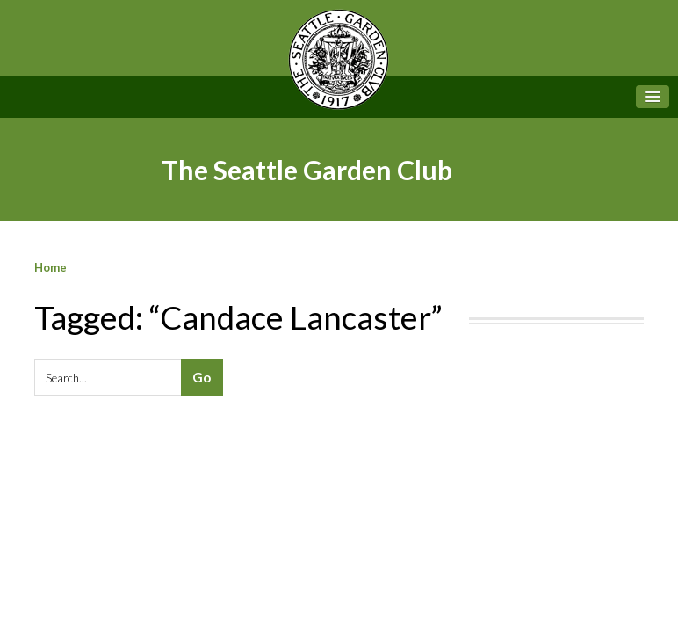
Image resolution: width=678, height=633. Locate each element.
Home (50, 267)
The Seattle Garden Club (307, 170)
